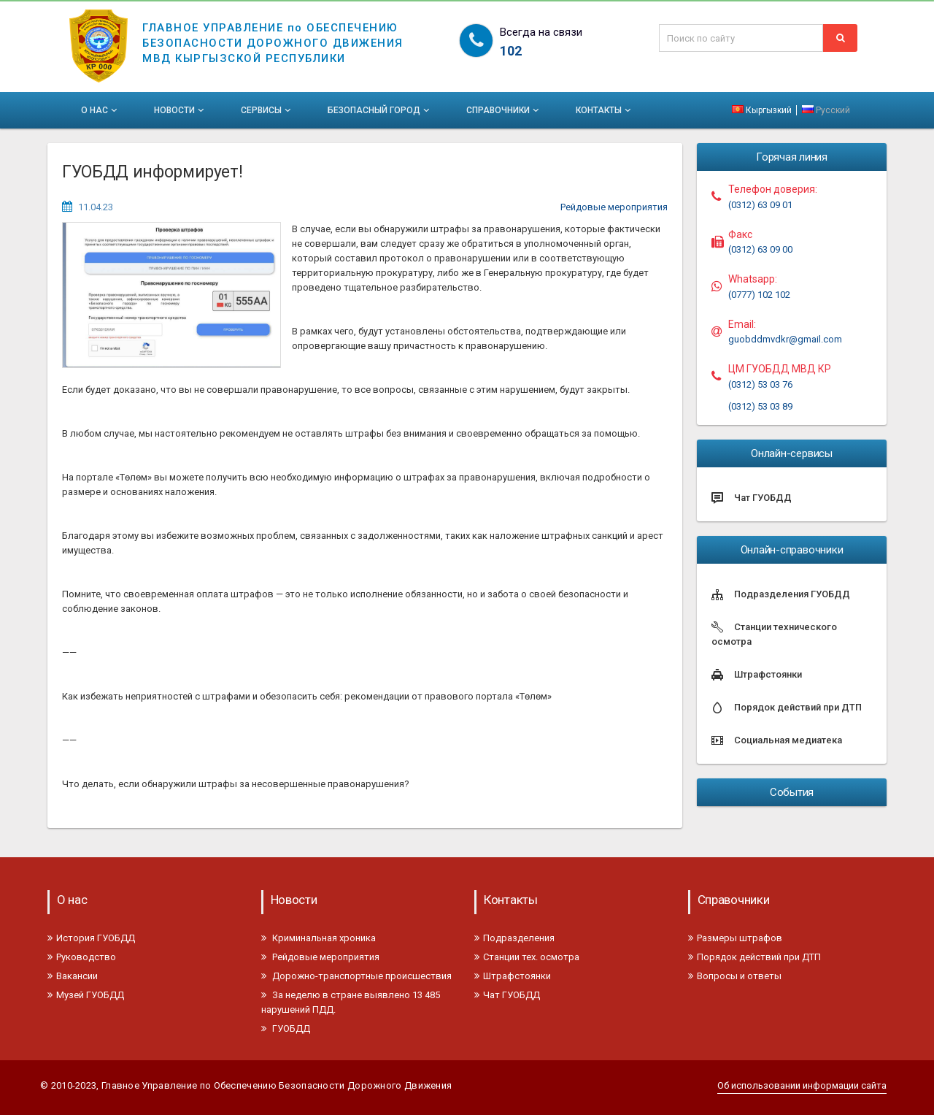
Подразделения (514, 937)
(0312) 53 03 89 (760, 406)
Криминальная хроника (318, 937)
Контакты (604, 110)
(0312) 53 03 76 (760, 384)
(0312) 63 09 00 (760, 249)
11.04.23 (95, 207)
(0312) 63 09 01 (760, 204)
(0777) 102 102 (759, 294)
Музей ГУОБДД (85, 994)
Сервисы (267, 110)
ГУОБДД (285, 1028)
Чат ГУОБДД (507, 994)
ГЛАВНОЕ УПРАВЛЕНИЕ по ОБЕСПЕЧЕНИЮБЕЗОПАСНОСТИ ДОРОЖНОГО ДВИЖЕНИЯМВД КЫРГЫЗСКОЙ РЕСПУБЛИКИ (273, 33)
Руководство (81, 956)
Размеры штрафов (735, 937)
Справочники (503, 110)
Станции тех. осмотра (526, 956)
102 (511, 50)
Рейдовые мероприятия (614, 207)
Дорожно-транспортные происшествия (356, 975)
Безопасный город (380, 110)
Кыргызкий (763, 110)
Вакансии (72, 975)
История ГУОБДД (91, 937)
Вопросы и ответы (734, 975)
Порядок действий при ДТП (754, 956)
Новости (180, 110)
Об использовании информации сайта (802, 1085)
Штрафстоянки (512, 975)
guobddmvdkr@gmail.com (785, 339)
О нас (100, 110)
